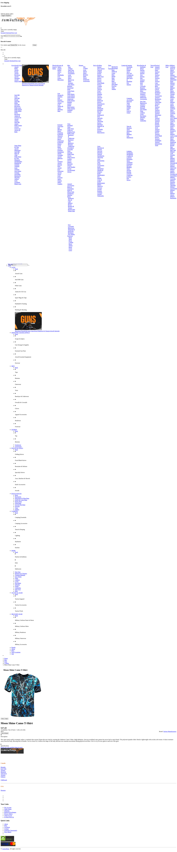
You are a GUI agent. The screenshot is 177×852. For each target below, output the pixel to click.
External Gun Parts (60, 125)
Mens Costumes (143, 91)
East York (3, 769)
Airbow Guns (16, 179)
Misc (16, 591)
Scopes (60, 68)
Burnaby (3, 767)
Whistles (142, 117)
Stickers (142, 80)
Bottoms (69, 86)
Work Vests (70, 128)
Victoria (3, 775)
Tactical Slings (157, 107)
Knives (95, 65)
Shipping (6, 810)
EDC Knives (101, 68)
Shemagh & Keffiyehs (71, 230)
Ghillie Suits (129, 108)
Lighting (129, 151)
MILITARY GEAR (16, 614)
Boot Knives (100, 132)
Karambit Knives (100, 130)
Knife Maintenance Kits (101, 175)
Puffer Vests (70, 133)
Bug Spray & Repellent (130, 79)
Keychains (143, 116)
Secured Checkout (6, 33)
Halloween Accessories (143, 98)
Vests (68, 124)
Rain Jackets (70, 107)
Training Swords (99, 193)
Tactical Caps (157, 82)
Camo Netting (129, 105)
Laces (70, 250)
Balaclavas (71, 228)
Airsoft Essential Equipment (61, 150)
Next (6, 718)
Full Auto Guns (36, 83)
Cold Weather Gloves (71, 167)
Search (3, 36)
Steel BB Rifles (17, 102)
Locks (142, 114)
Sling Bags (113, 80)
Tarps (128, 103)
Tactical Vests (157, 79)
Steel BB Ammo (17, 123)
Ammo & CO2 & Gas (17, 116)
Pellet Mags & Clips (17, 157)
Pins (141, 78)
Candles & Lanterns (130, 156)
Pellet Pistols (18, 109)
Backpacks (115, 67)
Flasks (142, 119)
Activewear (86, 81)
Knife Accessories (100, 164)
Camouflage (5, 849)
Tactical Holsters (157, 111)
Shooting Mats (60, 110)
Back (16, 269)
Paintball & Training (17, 163)
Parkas (69, 105)
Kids (141, 83)
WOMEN (14, 429)
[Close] (2, 38)
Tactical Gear (153, 66)
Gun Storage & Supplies (60, 95)
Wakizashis (100, 196)
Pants (84, 76)
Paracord (129, 101)
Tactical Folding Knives (157, 131)
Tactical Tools (157, 127)
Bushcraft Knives (100, 101)
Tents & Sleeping (129, 127)
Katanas (99, 191)
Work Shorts (70, 94)
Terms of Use (8, 815)
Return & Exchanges (10, 812)
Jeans (68, 92)
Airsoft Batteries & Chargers (33, 84)
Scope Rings (59, 146)
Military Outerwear (173, 167)
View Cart (14, 33)
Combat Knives (99, 87)
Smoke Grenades (60, 154)
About (13, 649)
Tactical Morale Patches (157, 123)
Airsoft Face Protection (60, 169)
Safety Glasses (60, 179)
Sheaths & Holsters (100, 171)
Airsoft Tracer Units (60, 174)
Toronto (3, 770)
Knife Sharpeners (100, 167)
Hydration (129, 159)
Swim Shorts (71, 97)
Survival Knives (99, 98)
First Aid (129, 73)
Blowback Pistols (27, 83)
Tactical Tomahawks (100, 155)
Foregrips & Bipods (60, 133)
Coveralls (143, 86)
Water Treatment (129, 161)
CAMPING (14, 511)
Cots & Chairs (129, 111)
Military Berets (70, 203)
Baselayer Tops (71, 140)
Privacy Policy (8, 814)
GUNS (13, 267)
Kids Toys (18, 589)
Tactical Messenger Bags (158, 115)
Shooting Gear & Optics (55, 67)
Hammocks (130, 137)
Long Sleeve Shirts (70, 76)
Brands (13, 647)
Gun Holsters (60, 99)
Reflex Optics (59, 71)
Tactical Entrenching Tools (158, 143)
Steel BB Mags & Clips (17, 153)
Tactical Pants (157, 69)
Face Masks (71, 234)
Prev (2, 718)
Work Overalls (69, 151)
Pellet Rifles (17, 111)
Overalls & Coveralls (70, 148)
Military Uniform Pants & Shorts (172, 68)
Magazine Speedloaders (18, 160)
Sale (12, 654)
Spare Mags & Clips (17, 146)
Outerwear (70, 99)
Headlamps (130, 154)
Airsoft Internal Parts (60, 164)
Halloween (143, 89)
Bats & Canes (99, 112)
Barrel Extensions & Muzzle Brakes (61, 141)
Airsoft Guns (18, 65)
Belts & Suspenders (70, 187)
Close (34, 45)
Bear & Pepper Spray (129, 70)
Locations (7, 827)
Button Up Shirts (71, 80)
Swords (99, 189)
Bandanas (70, 233)
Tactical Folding (99, 71)
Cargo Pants (70, 91)
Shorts (85, 78)
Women (81, 65)
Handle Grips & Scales (99, 179)
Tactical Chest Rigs (158, 101)
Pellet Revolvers (17, 113)
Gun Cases (61, 101)
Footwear (70, 236)
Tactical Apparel (157, 66)
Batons (99, 107)
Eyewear (60, 177)
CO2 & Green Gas (17, 127)
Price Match (7, 832)
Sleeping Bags (129, 132)
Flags (141, 111)
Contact (6, 829)
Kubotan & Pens (100, 115)
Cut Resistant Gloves (71, 171)
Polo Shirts (71, 84)
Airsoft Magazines (17, 149)
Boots (70, 237)
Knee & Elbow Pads (70, 191)
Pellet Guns (17, 108)
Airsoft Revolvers (17, 74)
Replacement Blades (101, 183)
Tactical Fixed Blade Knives (158, 135)
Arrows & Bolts (17, 131)
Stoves (128, 180)
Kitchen (129, 172)
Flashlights (130, 153)
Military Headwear (173, 141)
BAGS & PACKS (16, 493)
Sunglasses (70, 193)
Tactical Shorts (157, 75)
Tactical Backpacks (158, 98)
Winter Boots (71, 246)
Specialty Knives (100, 119)
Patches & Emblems (143, 66)
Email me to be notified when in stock (11, 747)
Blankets (129, 134)
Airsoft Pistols (16, 71)
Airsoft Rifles (16, 67)
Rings (69, 196)
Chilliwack (4, 780)
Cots (128, 136)
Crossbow (17, 182)
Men (68, 65)
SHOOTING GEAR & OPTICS (20, 332)
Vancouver (4, 773)
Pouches (114, 86)
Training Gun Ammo (17, 170)
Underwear (71, 146)
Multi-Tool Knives (100, 77)
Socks (70, 249)
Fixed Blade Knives (100, 83)
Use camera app (16, 45)
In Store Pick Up (9, 817)
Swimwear (86, 79)
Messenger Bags (115, 69)
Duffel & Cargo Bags (114, 73)
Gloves (69, 156)
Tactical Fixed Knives (99, 91)
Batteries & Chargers (143, 103)
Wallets (114, 89)
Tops (69, 67)
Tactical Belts (157, 85)
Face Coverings (71, 225)
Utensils (129, 173)
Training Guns (16, 167)
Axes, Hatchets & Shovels (100, 148)
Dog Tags (143, 101)
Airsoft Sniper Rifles (18, 80)
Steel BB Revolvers (17, 105)
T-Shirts (70, 68)
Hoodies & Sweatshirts (71, 72)
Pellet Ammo (18, 125)
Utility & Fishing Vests (71, 131)
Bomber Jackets (69, 103)
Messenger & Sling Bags (22, 498)
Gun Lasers (59, 77)
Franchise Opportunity (10, 830)
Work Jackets (71, 108)
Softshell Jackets (69, 111)
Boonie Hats (71, 209)
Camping (124, 65)
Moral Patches (142, 69)
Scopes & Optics (60, 66)
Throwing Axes (100, 158)
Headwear (71, 198)
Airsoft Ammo (16, 119)
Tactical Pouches (157, 119)
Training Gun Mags (17, 173)
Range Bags (113, 77)
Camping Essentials (129, 66)
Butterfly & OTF (100, 127)
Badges (142, 81)
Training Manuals (142, 107)
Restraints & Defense (100, 104)
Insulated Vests (70, 126)
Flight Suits (70, 154)
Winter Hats (71, 211)
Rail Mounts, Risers (60, 129)
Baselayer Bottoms (71, 143)
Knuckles (100, 110)
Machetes (100, 124)
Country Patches (142, 72)
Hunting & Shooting (17, 176)
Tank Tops (71, 70)
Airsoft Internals (38, 85)
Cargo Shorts (71, 96)
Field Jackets (71, 100)
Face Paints (143, 109)
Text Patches (142, 75)
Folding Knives (99, 66)
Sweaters (70, 83)
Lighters (142, 112)
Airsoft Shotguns (17, 77)
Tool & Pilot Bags (115, 83)
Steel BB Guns (17, 95)
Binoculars (61, 80)
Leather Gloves (69, 159)
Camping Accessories (130, 99)
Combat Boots (71, 243)
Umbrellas (143, 120)
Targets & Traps (60, 107)
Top (84, 67)
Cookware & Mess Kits (130, 176)
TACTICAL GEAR (17, 592)
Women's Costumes (143, 95)
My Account (7, 807)
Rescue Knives (99, 80)
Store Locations (15, 652)
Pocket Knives (99, 74)
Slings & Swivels (60, 136)
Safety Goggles (60, 183)
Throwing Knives (100, 122)
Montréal (3, 772)
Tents (128, 129)
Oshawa (3, 777)
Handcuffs (100, 108)
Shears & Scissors (100, 187)
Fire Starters (129, 83)
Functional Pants (70, 88)
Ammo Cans (59, 103)
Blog (12, 650)
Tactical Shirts (157, 72)
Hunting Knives (99, 95)
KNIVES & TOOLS (17, 448)
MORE (13, 550)
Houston (3, 790)
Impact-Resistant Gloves (70, 163)
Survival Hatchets (99, 151)
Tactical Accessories (158, 95)
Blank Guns (17, 184)
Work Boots (70, 240)
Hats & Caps (70, 200)
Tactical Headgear (157, 91)
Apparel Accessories (70, 184)
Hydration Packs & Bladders (129, 165)
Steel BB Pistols (17, 99)
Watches (69, 195)
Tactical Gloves (157, 88)
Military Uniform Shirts (172, 108)
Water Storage (129, 169)
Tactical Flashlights (158, 139)
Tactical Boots (157, 104)
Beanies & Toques (71, 207)
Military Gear (167, 66)
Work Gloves (71, 157)
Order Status (7, 809)
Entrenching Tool (100, 161)
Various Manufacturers (169, 731)
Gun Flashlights (61, 74)
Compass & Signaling (130, 75)
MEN (13, 366)
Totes (113, 87)
